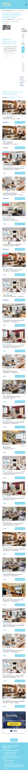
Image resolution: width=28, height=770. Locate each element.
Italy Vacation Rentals (9, 755)
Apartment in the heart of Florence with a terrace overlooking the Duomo (14, 499)
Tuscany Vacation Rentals (10, 752)
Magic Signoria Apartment (10, 371)
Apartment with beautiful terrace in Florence (12, 651)
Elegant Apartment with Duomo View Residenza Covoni (13, 600)
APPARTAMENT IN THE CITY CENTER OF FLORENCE (14, 626)
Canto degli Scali (7, 142)
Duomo (9, 119)
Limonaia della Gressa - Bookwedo (12, 244)
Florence (24, 10)
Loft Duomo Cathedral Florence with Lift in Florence (14, 702)
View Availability (20, 122)
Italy (14, 10)
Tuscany (19, 10)
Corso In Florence (7, 117)
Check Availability (23, 49)
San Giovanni (10, 145)
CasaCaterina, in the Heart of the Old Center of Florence (13, 321)
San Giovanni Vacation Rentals (11, 750)
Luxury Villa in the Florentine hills (12, 396)
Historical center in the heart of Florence (14, 549)
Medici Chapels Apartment (10, 193)
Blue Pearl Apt (7, 447)
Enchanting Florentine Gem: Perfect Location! (12, 524)
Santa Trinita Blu (7, 295)
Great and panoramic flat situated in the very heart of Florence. (14, 346)
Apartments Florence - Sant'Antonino (13, 676)
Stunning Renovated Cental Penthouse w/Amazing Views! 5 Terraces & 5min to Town (14, 766)
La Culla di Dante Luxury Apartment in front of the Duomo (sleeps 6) (13, 473)
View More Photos (6, 27)
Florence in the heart (8, 219)
